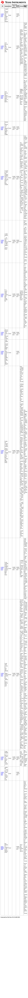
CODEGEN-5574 (2, 568)
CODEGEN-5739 (2, 352)
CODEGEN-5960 (2, 128)
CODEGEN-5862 (2, 241)
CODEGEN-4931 (2, 773)
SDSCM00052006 (2, 848)
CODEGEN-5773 (2, 333)
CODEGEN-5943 (2, 178)
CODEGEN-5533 (2, 674)
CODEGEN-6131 (2, 47)
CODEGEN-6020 (2, 97)
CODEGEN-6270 (2, 15)
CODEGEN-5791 (2, 295)
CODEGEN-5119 (2, 758)
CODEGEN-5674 (2, 452)
